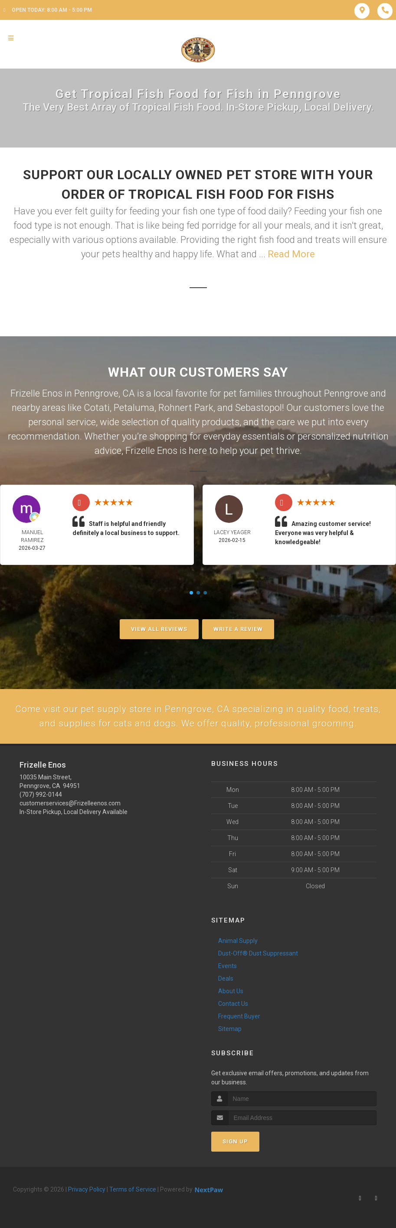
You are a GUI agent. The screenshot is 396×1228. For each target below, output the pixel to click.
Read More (291, 254)
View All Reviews (159, 629)
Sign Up (235, 1143)
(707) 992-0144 (41, 796)
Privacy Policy (86, 1191)
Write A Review (238, 629)
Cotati (97, 407)
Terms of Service (132, 1191)
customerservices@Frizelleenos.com (70, 804)
